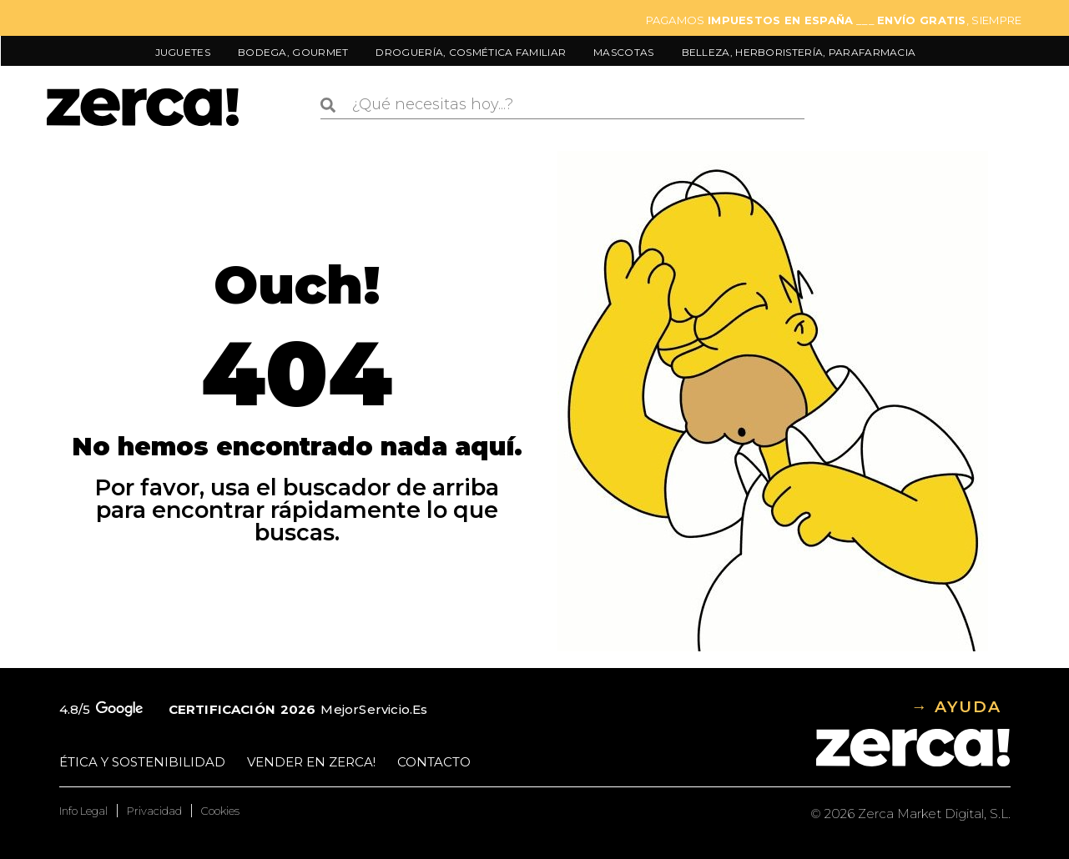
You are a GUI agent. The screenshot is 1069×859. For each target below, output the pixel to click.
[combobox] (562, 105)
